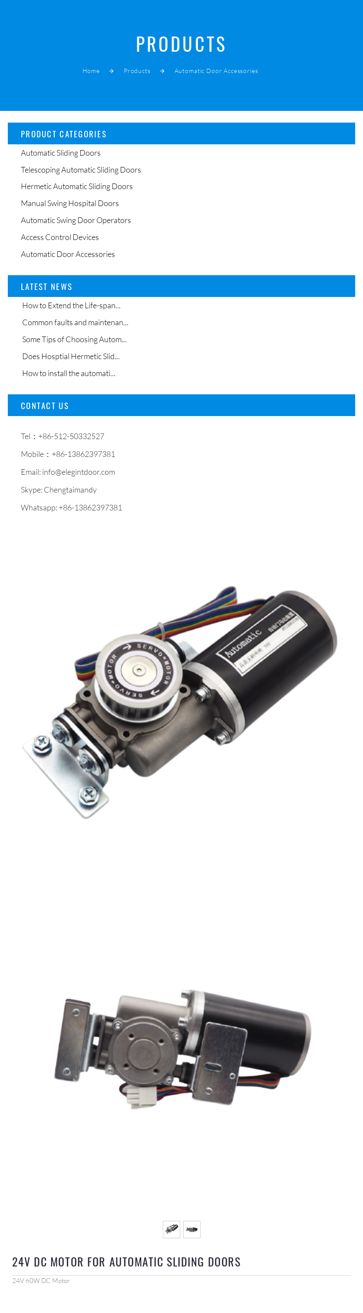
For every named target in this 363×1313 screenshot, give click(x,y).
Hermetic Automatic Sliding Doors (77, 186)
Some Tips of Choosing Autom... (74, 339)
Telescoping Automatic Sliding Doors (81, 169)
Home (91, 70)
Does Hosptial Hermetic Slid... (70, 356)
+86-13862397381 (90, 507)
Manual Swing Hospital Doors (70, 203)
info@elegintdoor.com (78, 472)
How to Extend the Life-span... (71, 305)
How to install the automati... (68, 373)
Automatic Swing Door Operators (76, 220)
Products (137, 70)
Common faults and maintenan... (75, 322)
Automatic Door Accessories (216, 70)
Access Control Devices (60, 237)
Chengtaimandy (70, 489)
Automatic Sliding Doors (61, 152)
